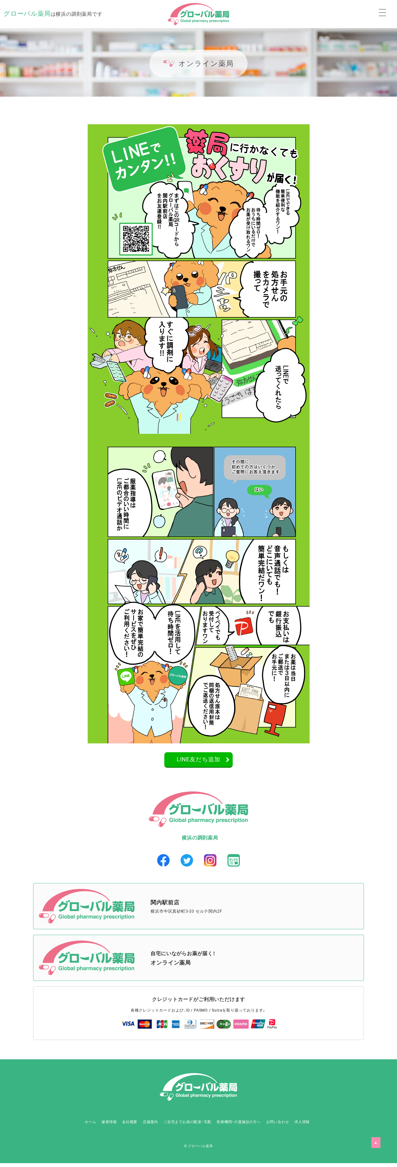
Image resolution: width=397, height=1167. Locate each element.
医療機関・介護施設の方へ (249, 1125)
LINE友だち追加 (198, 761)
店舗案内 (138, 1125)
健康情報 (81, 1125)
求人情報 (331, 1125)
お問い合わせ (298, 1125)
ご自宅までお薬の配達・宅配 (185, 1125)
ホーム (55, 1125)
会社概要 (110, 1125)
